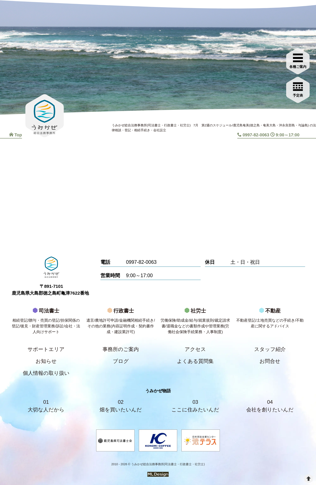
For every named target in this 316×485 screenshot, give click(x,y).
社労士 (195, 322)
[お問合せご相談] (298, 89)
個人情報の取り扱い (46, 373)
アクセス (195, 349)
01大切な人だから (46, 405)
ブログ (121, 361)
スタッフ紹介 (270, 349)
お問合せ (269, 361)
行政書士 (121, 322)
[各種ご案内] (298, 60)
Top (15, 135)
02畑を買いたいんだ (121, 405)
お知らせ (46, 361)
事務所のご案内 (121, 349)
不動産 (270, 319)
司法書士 (46, 322)
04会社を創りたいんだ (270, 405)
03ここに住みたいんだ (195, 405)
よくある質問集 (195, 361)
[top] (308, 478)
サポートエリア (46, 349)
